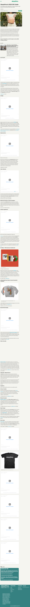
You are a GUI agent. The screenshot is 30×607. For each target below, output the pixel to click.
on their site (9, 426)
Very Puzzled (4, 83)
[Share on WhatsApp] (21, 10)
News (11, 587)
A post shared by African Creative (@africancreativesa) (9, 492)
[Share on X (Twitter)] (20, 10)
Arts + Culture (12, 589)
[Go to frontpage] (15, 1)
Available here (2, 94)
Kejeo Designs (4, 412)
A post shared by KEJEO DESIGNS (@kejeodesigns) (9, 539)
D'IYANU (15, 122)
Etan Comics (2, 421)
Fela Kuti (14, 270)
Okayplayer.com (9, 304)
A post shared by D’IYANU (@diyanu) (9, 118)
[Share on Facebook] (18, 10)
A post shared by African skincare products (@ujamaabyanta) (9, 155)
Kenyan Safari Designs (13, 332)
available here (7, 278)
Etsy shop (7, 339)
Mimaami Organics (3, 399)
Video (11, 590)
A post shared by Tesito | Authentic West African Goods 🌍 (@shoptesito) (10, 191)
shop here (1, 417)
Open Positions (20, 589)
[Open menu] (1, 1)
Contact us (19, 587)
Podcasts (12, 591)
